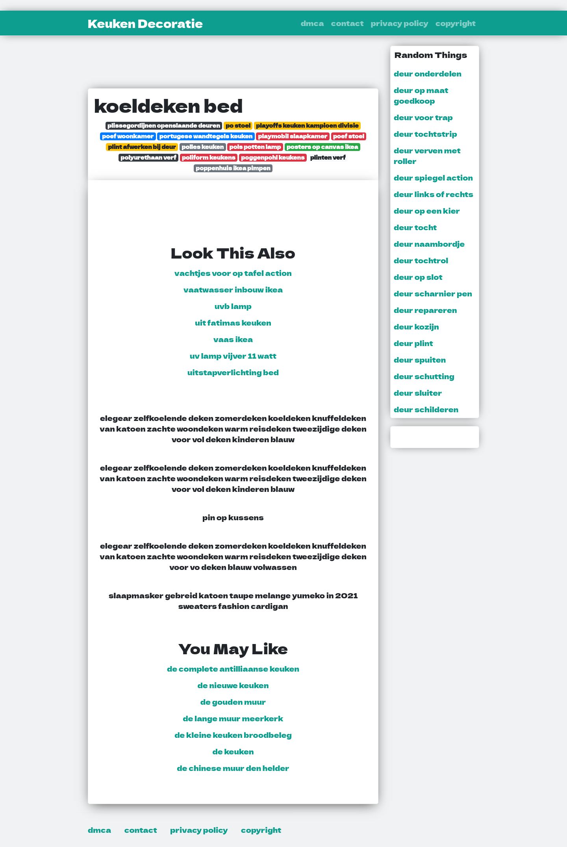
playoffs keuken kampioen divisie (307, 125)
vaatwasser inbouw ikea (233, 289)
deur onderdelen (427, 73)
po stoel (238, 125)
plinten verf (328, 157)
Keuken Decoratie (145, 23)
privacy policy (399, 23)
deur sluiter (418, 392)
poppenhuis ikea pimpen (233, 168)
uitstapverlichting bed (233, 372)
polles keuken (203, 147)
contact (347, 23)
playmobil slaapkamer (293, 136)
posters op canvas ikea (322, 147)
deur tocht (415, 227)
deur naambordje (429, 243)
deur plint (413, 343)
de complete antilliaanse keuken (233, 668)
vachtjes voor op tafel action (233, 273)
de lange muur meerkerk (233, 718)
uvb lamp (233, 306)
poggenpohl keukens (272, 157)
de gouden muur (233, 701)
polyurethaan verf (148, 157)
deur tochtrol (421, 260)
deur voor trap (423, 117)
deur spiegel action (433, 177)
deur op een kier (427, 210)
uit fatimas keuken (233, 322)
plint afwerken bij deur (142, 147)
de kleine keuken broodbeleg (233, 735)
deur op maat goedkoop (421, 95)
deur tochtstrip (425, 133)
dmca (312, 23)
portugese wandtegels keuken (205, 136)
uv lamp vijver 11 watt (233, 355)
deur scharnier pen (433, 293)
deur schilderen (426, 409)
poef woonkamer (128, 136)
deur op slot (418, 277)
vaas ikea (233, 339)
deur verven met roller (427, 155)
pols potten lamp (255, 147)
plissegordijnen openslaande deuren (163, 125)
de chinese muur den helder (233, 768)
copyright (455, 23)
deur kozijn (416, 326)
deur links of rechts (433, 194)
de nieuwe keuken (233, 685)
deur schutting (424, 376)
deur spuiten (420, 359)
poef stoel (348, 136)
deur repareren (425, 310)
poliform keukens (208, 157)
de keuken (233, 751)
